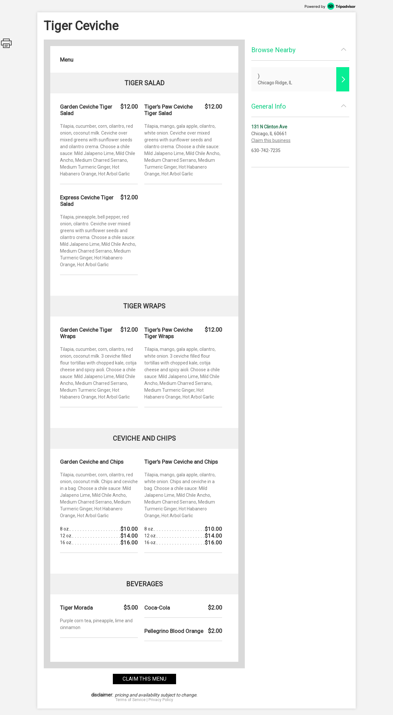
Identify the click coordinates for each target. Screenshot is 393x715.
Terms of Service (130, 699)
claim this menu (144, 679)
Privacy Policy (161, 699)
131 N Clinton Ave (269, 126)
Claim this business (271, 140)
